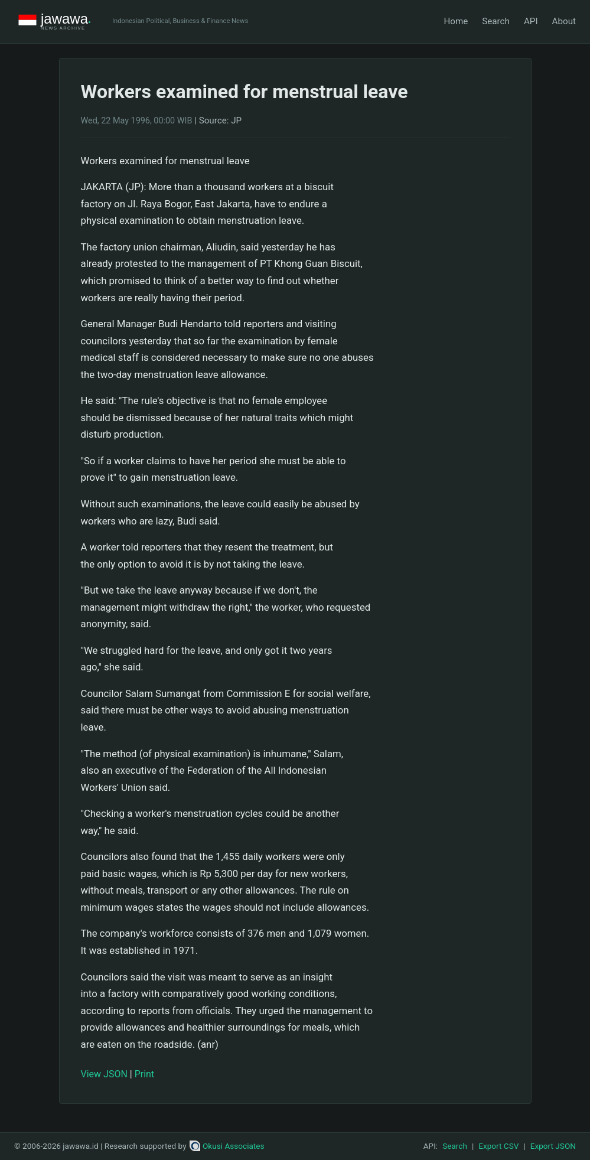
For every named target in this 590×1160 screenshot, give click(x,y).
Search (496, 21)
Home (456, 21)
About (564, 21)
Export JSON (553, 1146)
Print (144, 1074)
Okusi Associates (227, 1146)
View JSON (104, 1074)
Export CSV (498, 1146)
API (531, 21)
